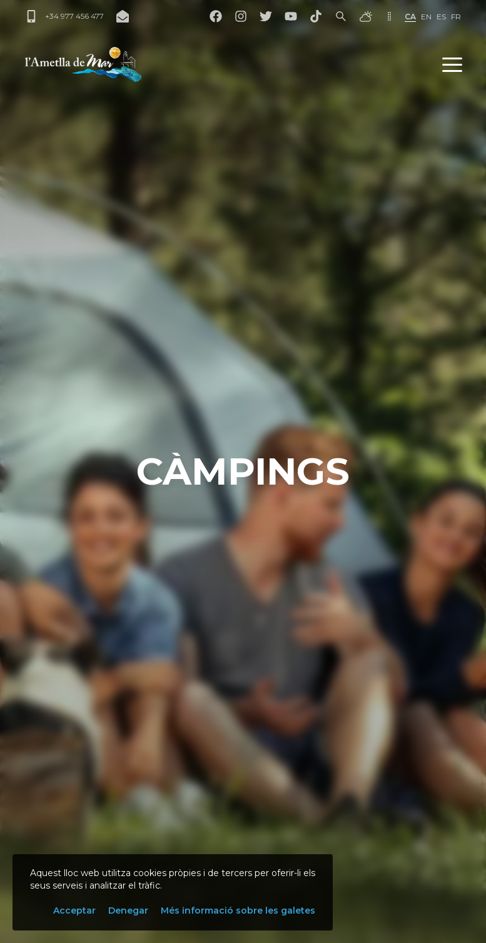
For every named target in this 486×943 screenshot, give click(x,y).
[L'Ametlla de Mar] (83, 64)
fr (456, 16)
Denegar (128, 910)
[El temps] (366, 16)
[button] (452, 64)
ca (410, 16)
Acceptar (74, 910)
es (441, 16)
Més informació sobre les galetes (238, 910)
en (426, 16)
